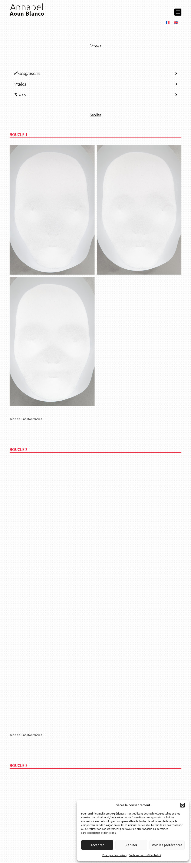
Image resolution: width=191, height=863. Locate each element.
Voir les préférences (167, 845)
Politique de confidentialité (145, 855)
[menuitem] (168, 22)
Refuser (131, 845)
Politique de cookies (114, 855)
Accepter (97, 845)
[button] (182, 805)
